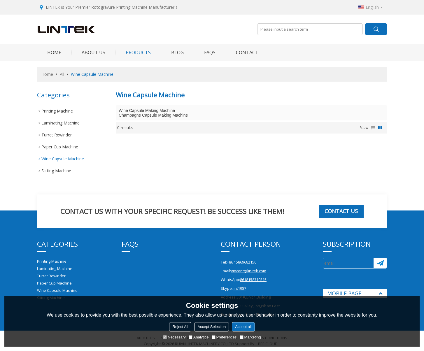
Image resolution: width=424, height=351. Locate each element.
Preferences (224, 337)
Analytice (199, 337)
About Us (88, 52)
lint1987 (239, 288)
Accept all (243, 326)
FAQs (204, 52)
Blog (172, 52)
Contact (242, 52)
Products (133, 52)
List (372, 128)
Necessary (174, 337)
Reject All (180, 326)
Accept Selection (211, 326)
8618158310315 (253, 279)
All (62, 74)
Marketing (250, 337)
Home (49, 52)
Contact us (341, 211)
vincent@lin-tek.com (248, 270)
